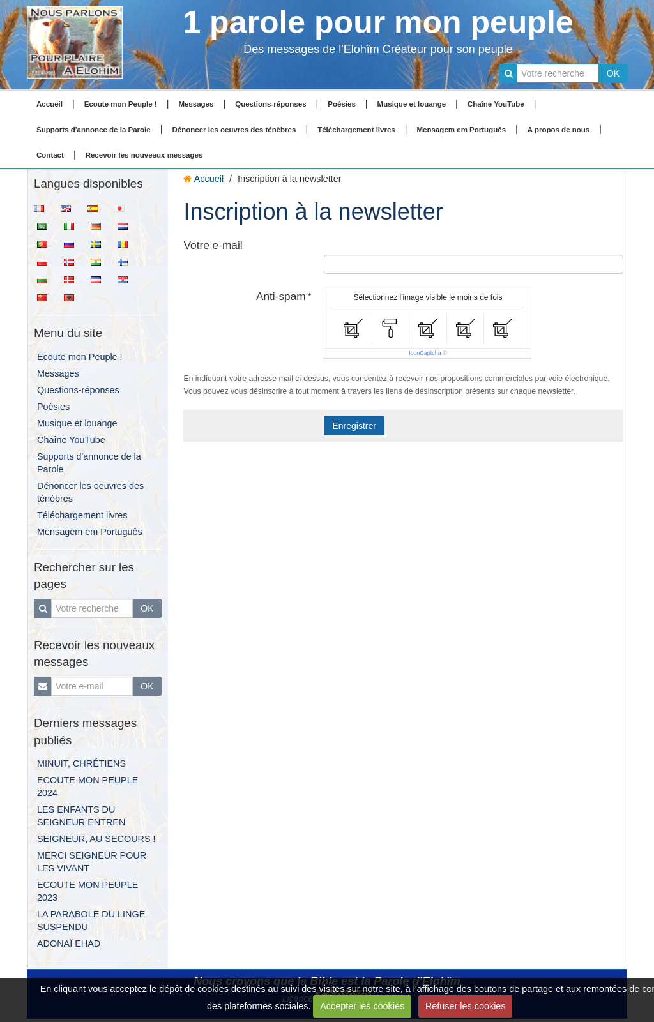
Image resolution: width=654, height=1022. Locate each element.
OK (613, 73)
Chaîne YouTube (496, 104)
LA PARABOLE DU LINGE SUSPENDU (91, 920)
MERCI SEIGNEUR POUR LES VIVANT (91, 861)
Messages (195, 104)
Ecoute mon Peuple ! (120, 104)
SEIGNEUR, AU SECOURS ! (96, 839)
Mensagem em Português (461, 129)
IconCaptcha (425, 353)
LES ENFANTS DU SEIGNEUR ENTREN (81, 815)
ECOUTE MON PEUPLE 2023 (87, 891)
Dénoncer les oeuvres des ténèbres (234, 129)
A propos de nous (558, 129)
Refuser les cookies (465, 1006)
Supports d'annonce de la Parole (93, 129)
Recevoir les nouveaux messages (144, 155)
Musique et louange (411, 104)
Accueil (49, 104)
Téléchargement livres (356, 129)
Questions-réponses (270, 104)
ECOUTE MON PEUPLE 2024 (87, 786)
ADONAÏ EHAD (68, 943)
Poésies (342, 104)
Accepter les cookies (362, 1006)
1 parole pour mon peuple (378, 22)
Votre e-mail (212, 245)
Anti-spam (281, 296)
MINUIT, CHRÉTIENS (81, 763)
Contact (50, 155)
